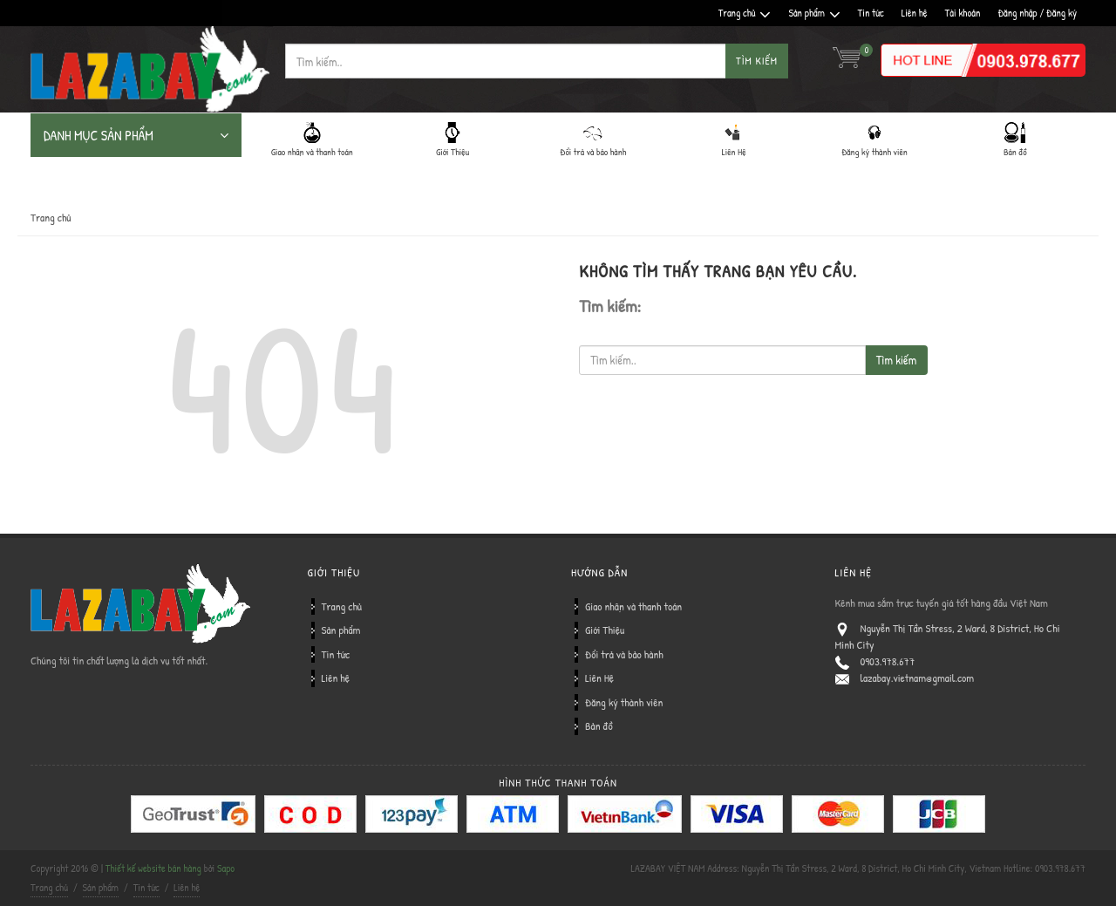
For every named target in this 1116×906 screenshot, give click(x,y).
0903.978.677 (888, 661)
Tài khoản (963, 12)
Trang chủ (745, 13)
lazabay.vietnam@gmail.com (918, 677)
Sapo (226, 868)
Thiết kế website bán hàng (153, 868)
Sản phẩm (814, 13)
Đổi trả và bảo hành (624, 654)
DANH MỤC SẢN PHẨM (136, 135)
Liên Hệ (599, 677)
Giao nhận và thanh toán (633, 606)
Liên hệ (915, 12)
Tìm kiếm (757, 60)
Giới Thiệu (604, 629)
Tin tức (871, 12)
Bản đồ (599, 725)
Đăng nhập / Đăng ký (1037, 12)
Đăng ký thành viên (624, 702)
